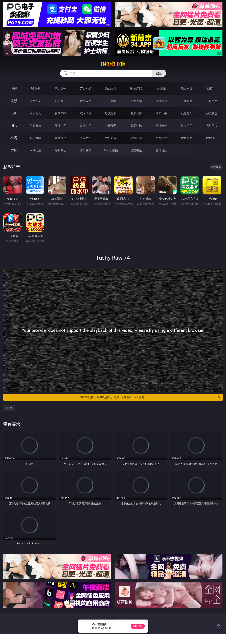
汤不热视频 (111, 150)
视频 (13, 100)
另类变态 (211, 113)
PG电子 (35, 88)
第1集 (9, 408)
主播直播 (186, 101)
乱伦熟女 (186, 113)
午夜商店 (60, 150)
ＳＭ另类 (211, 101)
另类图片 (211, 126)
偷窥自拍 (35, 126)
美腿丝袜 (136, 126)
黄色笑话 (186, 138)
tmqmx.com (113, 64)
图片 (13, 125)
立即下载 (138, 626)
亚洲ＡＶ (35, 101)
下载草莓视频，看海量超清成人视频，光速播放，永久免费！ (150, 397)
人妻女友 (85, 138)
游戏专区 (111, 88)
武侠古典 (111, 138)
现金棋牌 (186, 88)
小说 (13, 137)
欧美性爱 (111, 113)
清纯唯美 (161, 126)
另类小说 (161, 138)
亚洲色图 (60, 126)
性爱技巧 (211, 138)
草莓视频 (85, 150)
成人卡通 (85, 113)
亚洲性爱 (35, 113)
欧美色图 (85, 126)
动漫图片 (111, 126)
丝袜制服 (161, 101)
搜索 (159, 73)
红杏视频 (136, 150)
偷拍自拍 (60, 113)
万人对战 (85, 88)
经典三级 (161, 113)
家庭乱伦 (60, 138)
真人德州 (60, 88)
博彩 (13, 88)
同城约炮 (35, 150)
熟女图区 (186, 126)
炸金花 (161, 88)
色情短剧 (161, 150)
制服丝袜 (136, 113)
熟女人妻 (136, 101)
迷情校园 (136, 138)
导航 (13, 150)
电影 (13, 113)
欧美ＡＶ (85, 101)
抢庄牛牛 (211, 88)
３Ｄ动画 (111, 101)
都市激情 (35, 138)
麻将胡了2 (136, 88)
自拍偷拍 (60, 101)
